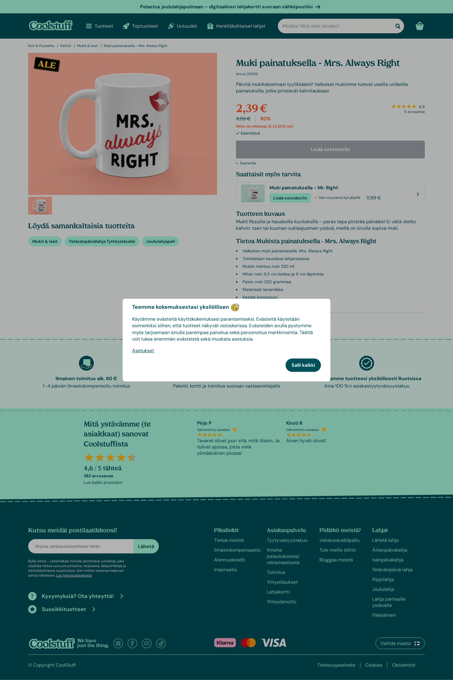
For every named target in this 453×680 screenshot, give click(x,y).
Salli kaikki (303, 365)
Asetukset (143, 350)
